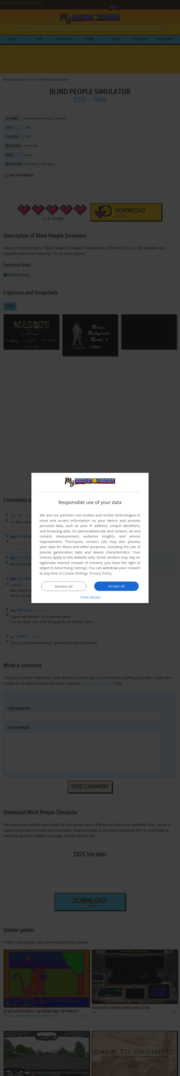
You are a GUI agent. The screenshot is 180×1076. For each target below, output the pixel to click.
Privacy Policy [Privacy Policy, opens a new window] (101, 573)
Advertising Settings (71, 567)
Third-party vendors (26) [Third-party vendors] (86, 541)
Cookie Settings (75, 573)
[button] (90, 597)
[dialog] (90, 538)
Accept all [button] (116, 586)
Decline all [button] (64, 586)
